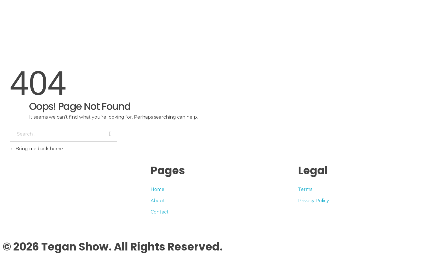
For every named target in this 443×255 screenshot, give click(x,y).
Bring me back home (36, 148)
